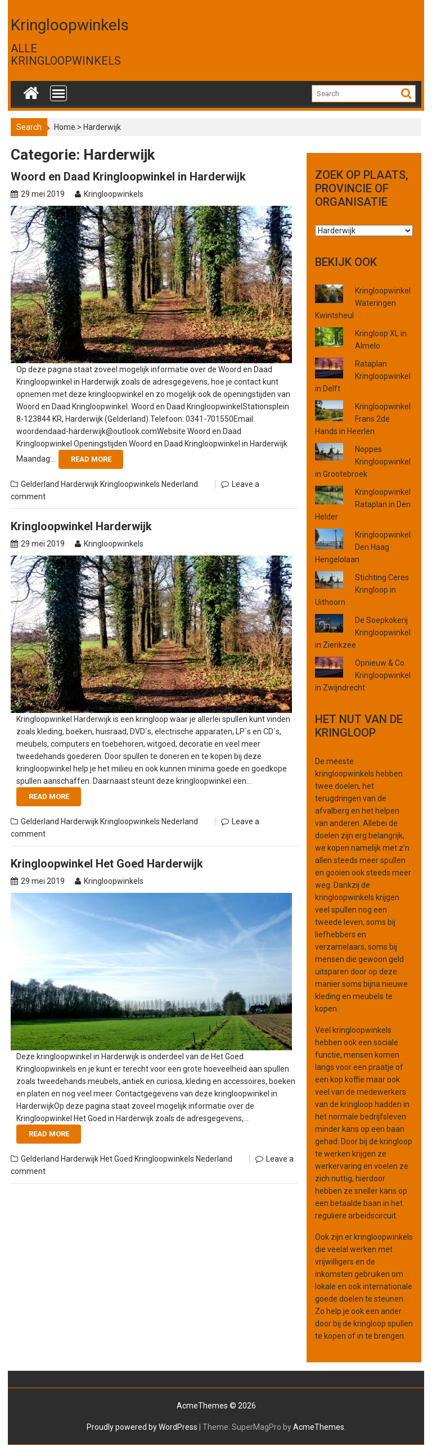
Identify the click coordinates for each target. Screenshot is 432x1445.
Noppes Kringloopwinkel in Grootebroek (363, 461)
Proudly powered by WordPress (142, 1427)
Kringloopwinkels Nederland (149, 484)
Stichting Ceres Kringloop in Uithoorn (362, 590)
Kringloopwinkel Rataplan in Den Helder (363, 504)
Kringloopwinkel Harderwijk (81, 526)
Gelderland (40, 484)
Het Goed (116, 1158)
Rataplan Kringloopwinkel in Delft (363, 376)
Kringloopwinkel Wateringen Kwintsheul (363, 303)
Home (64, 127)
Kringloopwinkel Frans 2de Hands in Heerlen (363, 419)
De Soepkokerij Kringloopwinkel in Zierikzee (363, 632)
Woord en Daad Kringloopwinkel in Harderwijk (128, 176)
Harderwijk (79, 484)
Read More (91, 459)
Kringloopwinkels (70, 25)
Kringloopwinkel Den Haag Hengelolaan (363, 547)
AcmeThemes (318, 1427)
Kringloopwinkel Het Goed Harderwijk (107, 863)
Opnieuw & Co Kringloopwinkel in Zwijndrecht (363, 675)
